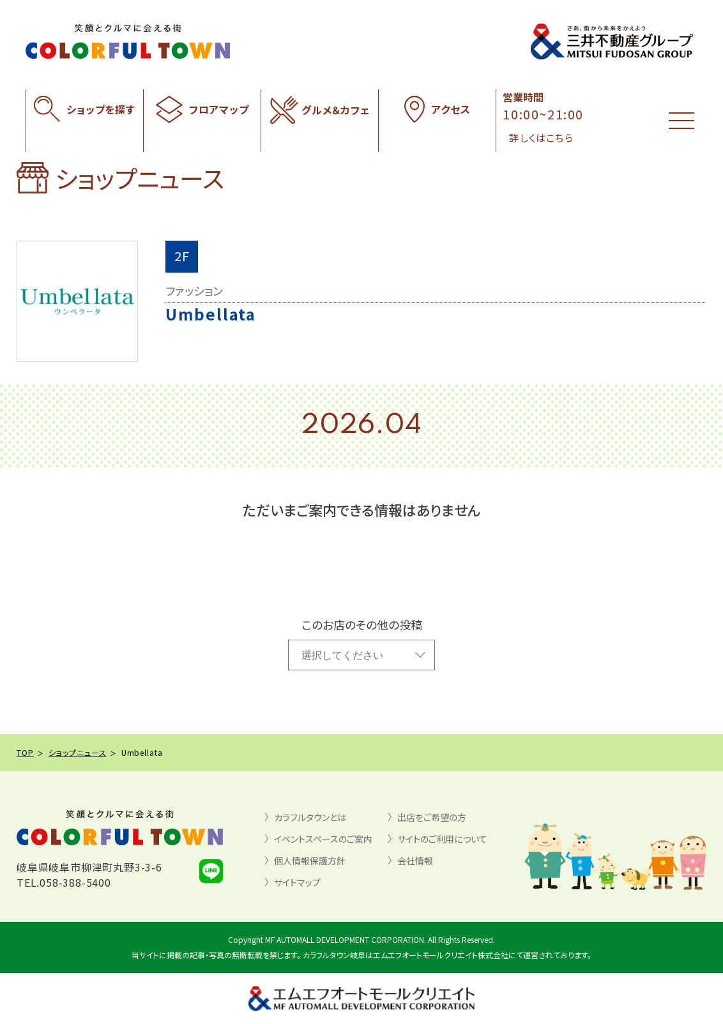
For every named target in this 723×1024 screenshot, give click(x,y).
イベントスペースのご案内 (323, 838)
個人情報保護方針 (310, 860)
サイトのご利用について (442, 838)
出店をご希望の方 (431, 817)
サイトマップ (297, 882)
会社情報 (415, 860)
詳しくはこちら (541, 137)
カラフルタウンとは (310, 817)
